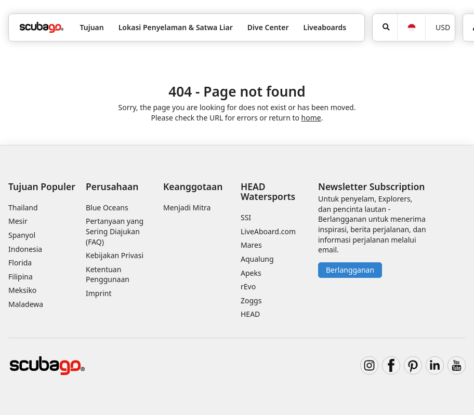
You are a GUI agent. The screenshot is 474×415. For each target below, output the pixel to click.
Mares (251, 245)
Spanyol (21, 235)
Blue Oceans (107, 207)
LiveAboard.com (268, 231)
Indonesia (25, 249)
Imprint (99, 293)
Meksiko (22, 290)
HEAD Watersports (268, 191)
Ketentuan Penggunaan (107, 274)
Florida (20, 262)
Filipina (20, 277)
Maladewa (25, 304)
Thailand (23, 207)
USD (443, 27)
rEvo (248, 286)
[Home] (41, 27)
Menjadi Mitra (186, 207)
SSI (246, 217)
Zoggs (251, 300)
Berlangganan (350, 270)
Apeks (251, 273)
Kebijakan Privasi (114, 255)
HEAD (250, 314)
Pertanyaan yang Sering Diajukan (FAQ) (114, 231)
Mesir (18, 221)
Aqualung (257, 259)
